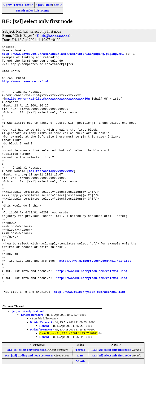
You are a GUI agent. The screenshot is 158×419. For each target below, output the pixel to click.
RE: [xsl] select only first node (26, 400)
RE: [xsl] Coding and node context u (29, 406)
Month (80, 412)
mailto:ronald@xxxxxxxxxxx (51, 196)
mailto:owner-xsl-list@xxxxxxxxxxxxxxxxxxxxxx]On (48, 109)
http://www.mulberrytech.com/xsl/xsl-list (95, 304)
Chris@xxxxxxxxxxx (53, 35)
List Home (42, 10)
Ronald (44, 377)
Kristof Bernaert (32, 365)
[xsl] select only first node (28, 362)
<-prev (7, 4)
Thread (18, 4)
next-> (29, 4)
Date (49, 4)
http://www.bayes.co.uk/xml (25, 89)
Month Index (24, 10)
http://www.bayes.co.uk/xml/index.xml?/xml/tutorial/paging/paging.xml (63, 56)
